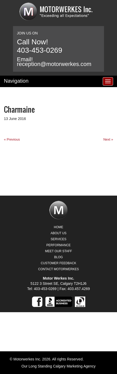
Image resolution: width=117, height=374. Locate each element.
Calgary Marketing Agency (74, 366)
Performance (58, 245)
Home (58, 227)
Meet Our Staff (58, 251)
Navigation (16, 81)
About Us (58, 233)
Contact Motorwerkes (58, 269)
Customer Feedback (58, 263)
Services (58, 239)
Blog (58, 257)
